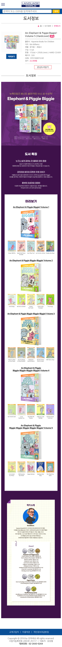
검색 (56, 11)
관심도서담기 (43, 67)
